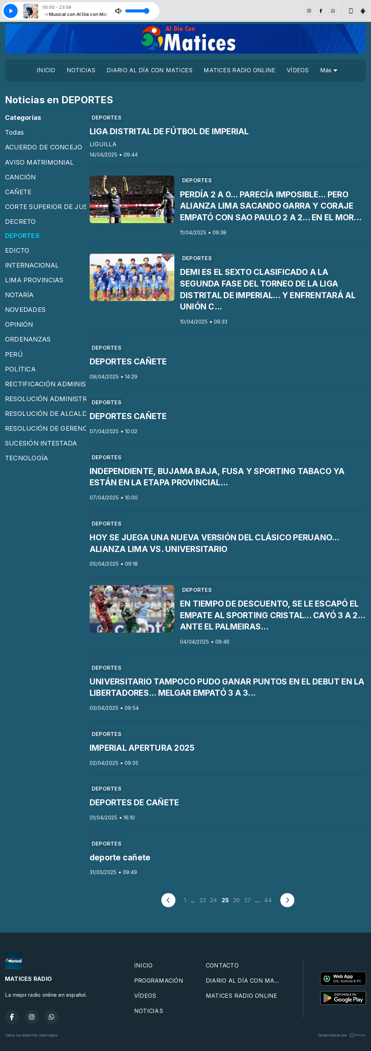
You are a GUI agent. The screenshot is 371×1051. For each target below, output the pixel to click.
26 (236, 900)
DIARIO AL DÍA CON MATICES (149, 70)
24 (213, 900)
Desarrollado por (342, 1035)
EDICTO (17, 250)
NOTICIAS (81, 70)
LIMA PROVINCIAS (34, 280)
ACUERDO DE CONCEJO (43, 147)
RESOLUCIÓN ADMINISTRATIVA (45, 398)
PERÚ (14, 354)
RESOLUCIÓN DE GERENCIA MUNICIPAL (45, 428)
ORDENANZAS (27, 339)
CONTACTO (222, 965)
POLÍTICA (20, 369)
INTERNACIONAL (32, 265)
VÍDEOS (298, 70)
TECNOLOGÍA (26, 458)
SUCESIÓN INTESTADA (41, 443)
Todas (14, 132)
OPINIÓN (19, 324)
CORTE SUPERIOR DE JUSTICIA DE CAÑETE (45, 206)
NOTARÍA (19, 295)
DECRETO (20, 221)
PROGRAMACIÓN (158, 980)
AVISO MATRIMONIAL (39, 162)
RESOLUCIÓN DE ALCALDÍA (45, 413)
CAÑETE (18, 192)
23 (202, 900)
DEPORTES (22, 235)
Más (328, 70)
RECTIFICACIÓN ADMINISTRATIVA (45, 384)
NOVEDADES (25, 309)
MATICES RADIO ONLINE (239, 70)
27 (247, 900)
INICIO (46, 70)
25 (225, 900)
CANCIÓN (20, 177)
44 (268, 900)
